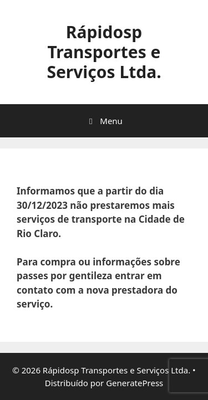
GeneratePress (134, 382)
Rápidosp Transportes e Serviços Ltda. (104, 51)
